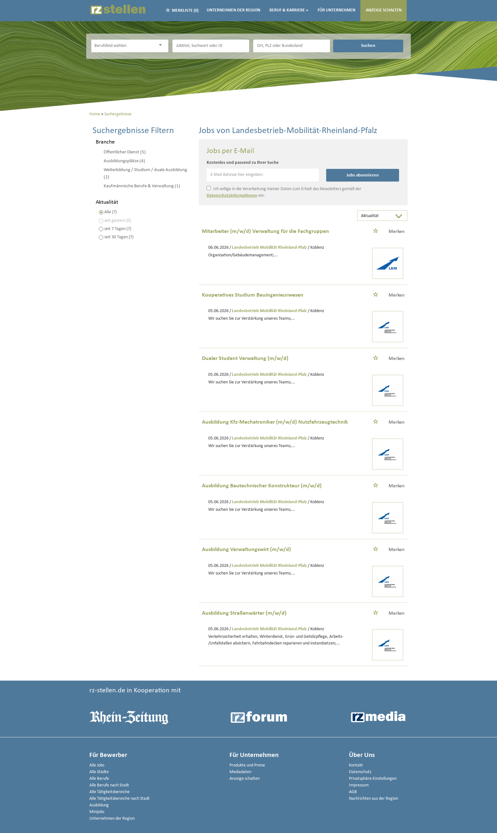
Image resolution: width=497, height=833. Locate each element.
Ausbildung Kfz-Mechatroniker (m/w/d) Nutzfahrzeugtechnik (275, 422)
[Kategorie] (123, 46)
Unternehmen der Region (233, 10)
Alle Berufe (99, 778)
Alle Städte (99, 772)
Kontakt (356, 765)
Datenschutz (360, 772)
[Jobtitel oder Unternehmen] (210, 46)
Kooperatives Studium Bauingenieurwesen (252, 295)
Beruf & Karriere (288, 10)
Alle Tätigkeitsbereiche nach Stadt (119, 798)
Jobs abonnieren (362, 175)
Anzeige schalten (384, 10)
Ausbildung (99, 805)
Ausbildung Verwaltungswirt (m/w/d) (246, 550)
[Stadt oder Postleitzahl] (291, 46)
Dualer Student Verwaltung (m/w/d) (245, 359)
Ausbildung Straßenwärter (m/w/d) (244, 613)
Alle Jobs (96, 765)
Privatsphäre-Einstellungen (373, 778)
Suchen (368, 45)
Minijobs (96, 812)
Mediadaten (240, 772)
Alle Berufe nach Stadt (109, 785)
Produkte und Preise (247, 765)
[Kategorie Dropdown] (162, 45)
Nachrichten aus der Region (373, 798)
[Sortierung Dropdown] (400, 216)
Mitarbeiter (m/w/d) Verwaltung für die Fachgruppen (265, 231)
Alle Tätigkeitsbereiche (109, 792)
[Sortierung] (376, 216)
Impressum (359, 785)
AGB (353, 792)
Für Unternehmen (336, 10)
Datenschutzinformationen (232, 195)
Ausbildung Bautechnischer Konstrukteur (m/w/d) (262, 486)
